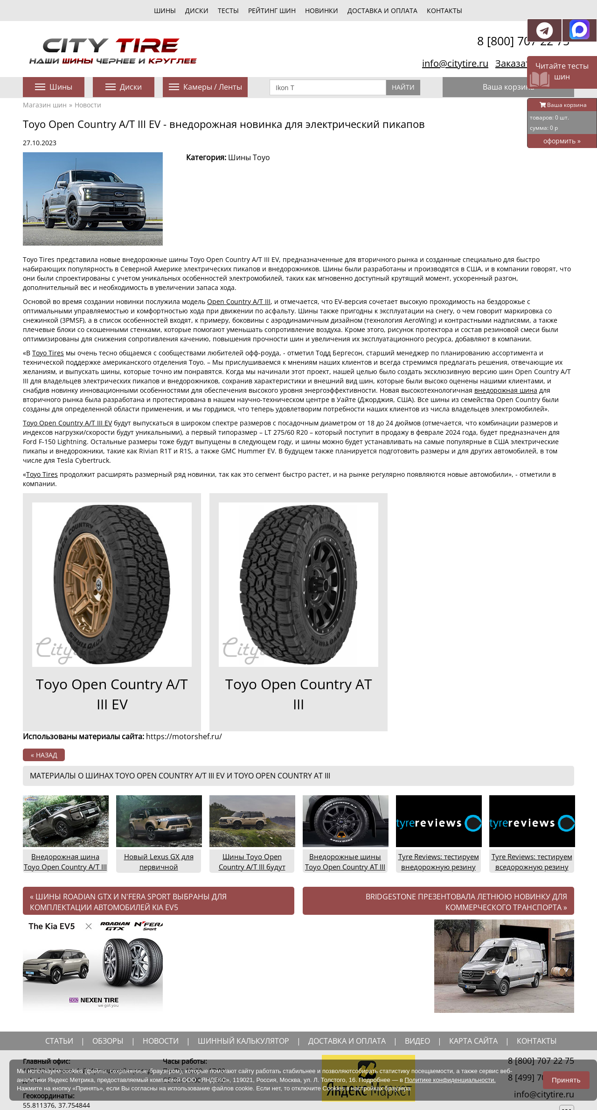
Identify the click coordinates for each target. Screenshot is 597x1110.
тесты (228, 10)
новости (161, 1041)
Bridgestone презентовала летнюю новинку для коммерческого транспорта (466, 901)
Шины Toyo (249, 157)
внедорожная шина (505, 390)
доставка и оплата (347, 1041)
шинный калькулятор (243, 1041)
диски (196, 10)
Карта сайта (473, 1041)
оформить (562, 140)
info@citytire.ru (455, 63)
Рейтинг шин (272, 10)
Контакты (444, 10)
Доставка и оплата (382, 10)
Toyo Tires (48, 352)
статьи (59, 1041)
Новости (88, 104)
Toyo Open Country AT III (298, 694)
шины (165, 10)
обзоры (108, 1041)
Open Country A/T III (239, 301)
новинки (321, 10)
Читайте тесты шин (562, 71)
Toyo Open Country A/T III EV (67, 422)
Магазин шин (45, 104)
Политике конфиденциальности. (450, 1079)
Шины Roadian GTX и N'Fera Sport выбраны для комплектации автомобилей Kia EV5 (128, 901)
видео (417, 1041)
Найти (403, 87)
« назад (44, 754)
